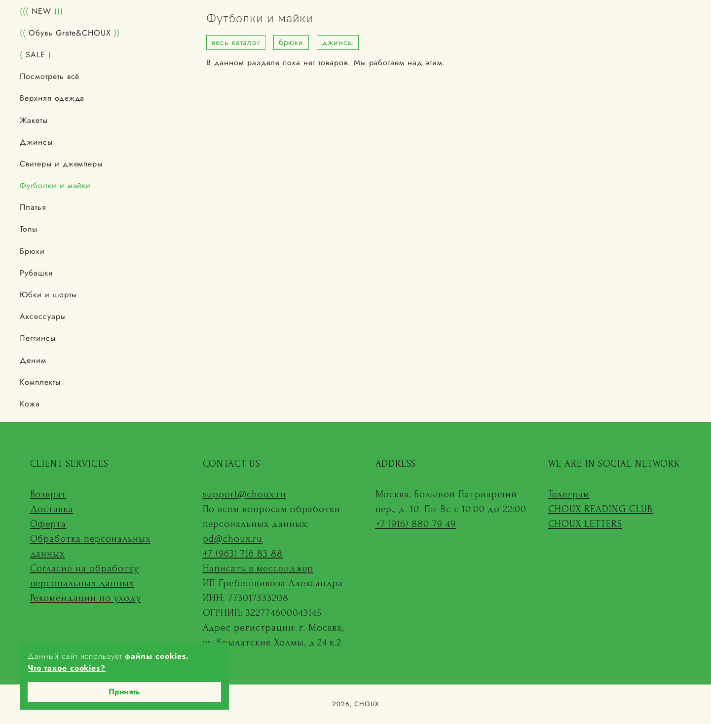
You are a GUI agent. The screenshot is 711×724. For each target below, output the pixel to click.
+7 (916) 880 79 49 (415, 524)
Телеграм (569, 494)
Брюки (32, 251)
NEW (41, 11)
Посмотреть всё (49, 76)
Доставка (52, 509)
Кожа (30, 403)
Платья (33, 207)
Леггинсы (38, 338)
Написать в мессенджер (258, 568)
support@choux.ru (244, 494)
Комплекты (40, 382)
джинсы (337, 42)
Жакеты (34, 120)
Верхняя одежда (52, 98)
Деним (33, 360)
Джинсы (36, 142)
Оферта (48, 524)
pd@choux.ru (233, 538)
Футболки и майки (55, 185)
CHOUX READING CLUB (600, 509)
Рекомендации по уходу (85, 598)
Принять (124, 691)
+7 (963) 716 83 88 (243, 553)
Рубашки (36, 273)
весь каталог (236, 42)
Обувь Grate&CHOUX (70, 33)
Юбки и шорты (48, 294)
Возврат (48, 494)
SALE (35, 54)
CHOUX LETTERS (585, 524)
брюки (291, 42)
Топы (28, 229)
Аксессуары (43, 316)
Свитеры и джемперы (61, 163)
